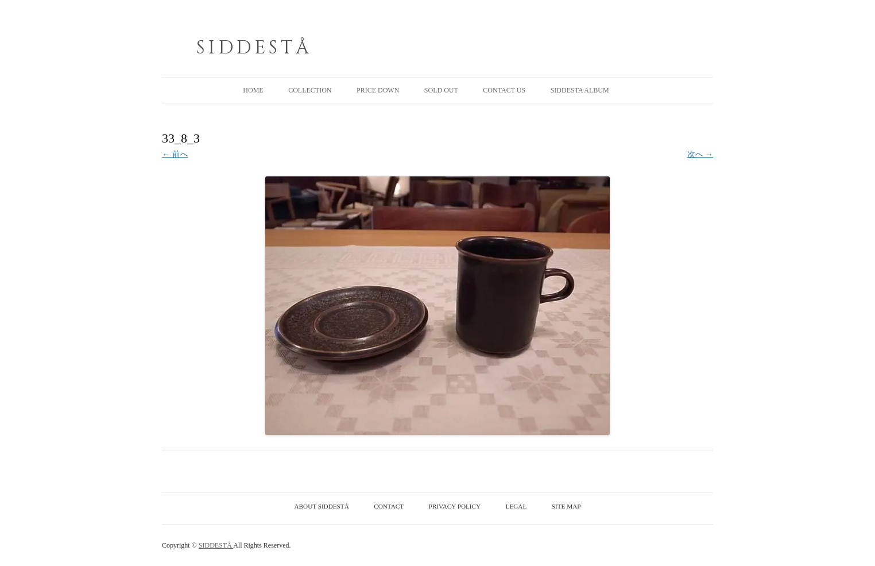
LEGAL (516, 506)
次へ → (700, 154)
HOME (253, 90)
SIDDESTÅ (254, 48)
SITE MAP (566, 506)
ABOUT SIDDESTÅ (322, 506)
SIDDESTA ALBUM (580, 90)
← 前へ (175, 154)
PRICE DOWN (378, 90)
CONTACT (389, 506)
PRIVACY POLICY (455, 506)
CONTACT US (504, 90)
